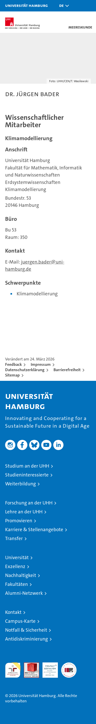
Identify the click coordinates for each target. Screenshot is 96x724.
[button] (62, 5)
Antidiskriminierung (26, 639)
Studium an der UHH (27, 466)
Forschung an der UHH (28, 503)
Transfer (14, 538)
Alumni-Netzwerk (24, 593)
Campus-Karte (20, 621)
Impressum (41, 364)
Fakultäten (16, 584)
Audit (29, 665)
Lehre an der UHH (23, 512)
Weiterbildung (20, 484)
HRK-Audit (47, 667)
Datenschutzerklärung (25, 369)
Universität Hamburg (26, 5)
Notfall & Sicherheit (26, 630)
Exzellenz (15, 566)
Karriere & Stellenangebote (34, 529)
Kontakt (13, 612)
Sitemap (12, 375)
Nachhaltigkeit (20, 575)
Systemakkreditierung (69, 665)
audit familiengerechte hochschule (12, 670)
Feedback (13, 364)
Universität (17, 557)
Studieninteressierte (27, 475)
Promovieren (18, 520)
